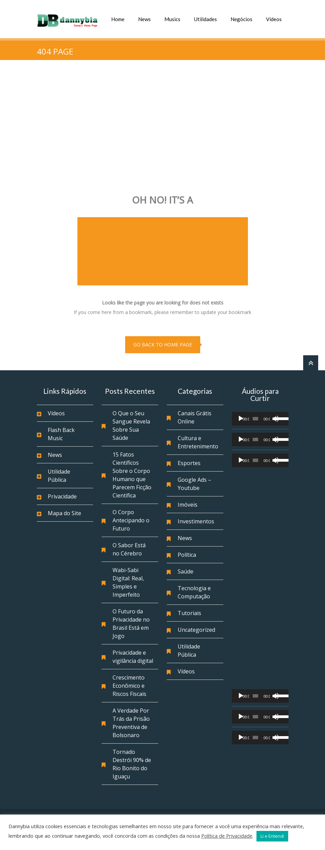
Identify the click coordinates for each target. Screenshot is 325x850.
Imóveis (187, 504)
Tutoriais (189, 613)
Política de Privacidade (226, 835)
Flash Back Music (61, 434)
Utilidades (205, 19)
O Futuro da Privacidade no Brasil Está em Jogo (131, 624)
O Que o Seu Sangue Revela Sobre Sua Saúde (131, 425)
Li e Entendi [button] (272, 836)
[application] (260, 419)
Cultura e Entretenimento (198, 442)
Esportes (189, 463)
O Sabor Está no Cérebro (129, 549)
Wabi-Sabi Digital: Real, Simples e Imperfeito (128, 582)
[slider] (255, 418)
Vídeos (274, 19)
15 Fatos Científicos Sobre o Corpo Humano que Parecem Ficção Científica (132, 475)
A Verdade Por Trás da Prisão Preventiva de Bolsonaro (131, 723)
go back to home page (162, 344)
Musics (172, 19)
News (144, 19)
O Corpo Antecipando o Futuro (131, 520)
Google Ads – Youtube (194, 484)
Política (187, 554)
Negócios (241, 19)
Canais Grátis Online (194, 417)
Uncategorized (196, 629)
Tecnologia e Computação (194, 592)
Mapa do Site (64, 513)
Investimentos (196, 521)
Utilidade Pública (59, 475)
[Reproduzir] (240, 418)
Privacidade (62, 496)
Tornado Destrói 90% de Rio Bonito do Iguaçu (132, 764)
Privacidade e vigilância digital (133, 657)
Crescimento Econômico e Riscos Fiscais (129, 686)
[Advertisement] (162, 125)
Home (117, 19)
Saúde (185, 571)
